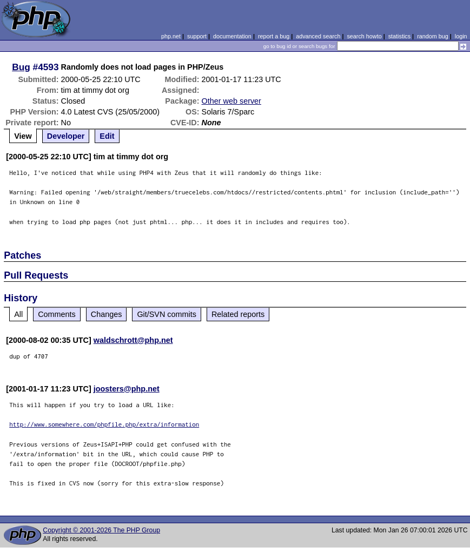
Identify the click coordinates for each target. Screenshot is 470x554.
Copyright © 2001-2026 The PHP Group (101, 530)
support (197, 36)
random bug (432, 36)
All (18, 314)
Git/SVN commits (166, 314)
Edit (107, 136)
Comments (57, 314)
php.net (171, 36)
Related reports (237, 314)
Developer (66, 136)
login (461, 36)
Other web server (231, 101)
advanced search (318, 36)
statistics (399, 36)
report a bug (273, 36)
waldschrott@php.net (133, 340)
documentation (232, 36)
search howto (364, 36)
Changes (106, 314)
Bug (21, 67)
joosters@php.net (127, 388)
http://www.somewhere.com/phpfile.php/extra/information (104, 424)
